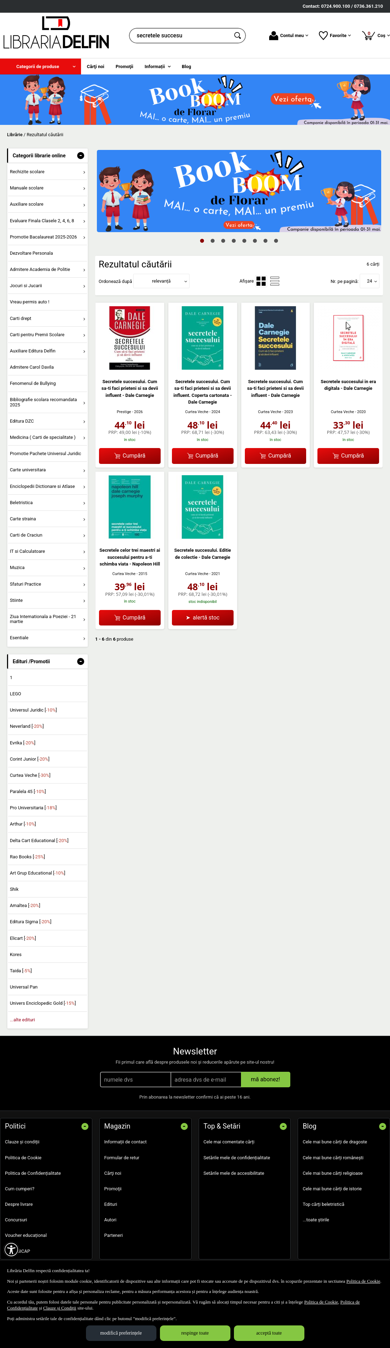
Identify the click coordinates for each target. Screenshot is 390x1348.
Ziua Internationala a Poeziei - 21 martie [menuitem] (43, 619)
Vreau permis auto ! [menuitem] (29, 301)
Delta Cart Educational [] (39, 840)
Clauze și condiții (22, 1141)
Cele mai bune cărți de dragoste (335, 1141)
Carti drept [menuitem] (20, 318)
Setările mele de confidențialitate (237, 1157)
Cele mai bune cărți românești (333, 1157)
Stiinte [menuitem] (16, 600)
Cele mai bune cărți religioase (333, 1173)
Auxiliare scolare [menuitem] (26, 204)
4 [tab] (233, 240)
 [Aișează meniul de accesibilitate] (11, 1249)
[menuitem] (40, 66)
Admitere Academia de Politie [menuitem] (40, 269)
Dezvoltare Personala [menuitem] (31, 253)
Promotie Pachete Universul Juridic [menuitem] (45, 453)
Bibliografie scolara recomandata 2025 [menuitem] (43, 402)
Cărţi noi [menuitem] (95, 66)
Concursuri (16, 1219)
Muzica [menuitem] (17, 567)
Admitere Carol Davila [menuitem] (32, 367)
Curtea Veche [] (30, 775)
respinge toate (195, 1333)
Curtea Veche (196, 412)
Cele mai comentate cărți (229, 1141)
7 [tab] (265, 240)
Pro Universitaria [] (33, 807)
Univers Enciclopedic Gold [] (43, 1003)
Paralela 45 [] (28, 791)
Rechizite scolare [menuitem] (27, 171)
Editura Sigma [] (30, 921)
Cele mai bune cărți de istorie (332, 1188)
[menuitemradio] (261, 281)
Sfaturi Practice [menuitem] (25, 584)
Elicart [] (23, 938)
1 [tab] (202, 240)
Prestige (124, 412)
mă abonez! (265, 1079)
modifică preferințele (121, 1333)
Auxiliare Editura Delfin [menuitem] (33, 350)
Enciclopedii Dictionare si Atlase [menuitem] (42, 486)
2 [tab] (212, 240)
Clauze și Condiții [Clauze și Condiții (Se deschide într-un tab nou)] (59, 1308)
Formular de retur (122, 1157)
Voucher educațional (26, 1235)
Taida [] (21, 970)
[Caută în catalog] (238, 35)
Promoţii (113, 1188)
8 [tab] (276, 240)
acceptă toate (269, 1333)
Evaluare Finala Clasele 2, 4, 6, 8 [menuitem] (42, 220)
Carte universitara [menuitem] (28, 469)
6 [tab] (255, 240)
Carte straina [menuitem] (23, 518)
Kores (15, 954)
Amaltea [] (25, 905)
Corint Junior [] (29, 759)
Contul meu (288, 35)
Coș (375, 35)
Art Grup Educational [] (37, 873)
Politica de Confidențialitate (33, 1173)
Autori (110, 1219)
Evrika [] (23, 742)
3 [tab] (223, 240)
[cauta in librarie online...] (179, 35)
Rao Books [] (27, 856)
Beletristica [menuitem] (21, 502)
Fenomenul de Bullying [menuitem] (33, 383)
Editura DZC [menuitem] (22, 421)
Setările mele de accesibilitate (234, 1173)
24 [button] (369, 281)
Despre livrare (19, 1204)
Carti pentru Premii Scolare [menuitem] (37, 334)
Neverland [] (27, 726)
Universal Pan (24, 987)
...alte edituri (22, 1019)
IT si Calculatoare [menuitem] (27, 551)
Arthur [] (23, 824)
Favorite (335, 35)
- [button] (81, 155)
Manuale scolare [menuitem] (26, 188)
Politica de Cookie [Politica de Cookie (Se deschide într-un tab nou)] (363, 1281)
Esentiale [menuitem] (19, 637)
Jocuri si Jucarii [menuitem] (26, 285)
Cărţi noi (112, 1173)
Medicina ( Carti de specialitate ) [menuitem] (43, 437)
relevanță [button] (161, 281)
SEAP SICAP (17, 1251)
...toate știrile (316, 1219)
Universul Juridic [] (33, 710)
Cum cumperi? (20, 1188)
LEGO (15, 693)
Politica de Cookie (23, 1157)
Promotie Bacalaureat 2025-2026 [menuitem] (43, 237)
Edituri (110, 1204)
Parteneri (113, 1235)
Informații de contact (125, 1141)
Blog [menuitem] (186, 66)
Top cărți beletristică (323, 1204)
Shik (14, 889)
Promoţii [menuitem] (124, 66)
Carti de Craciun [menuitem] (26, 535)
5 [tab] (244, 240)
